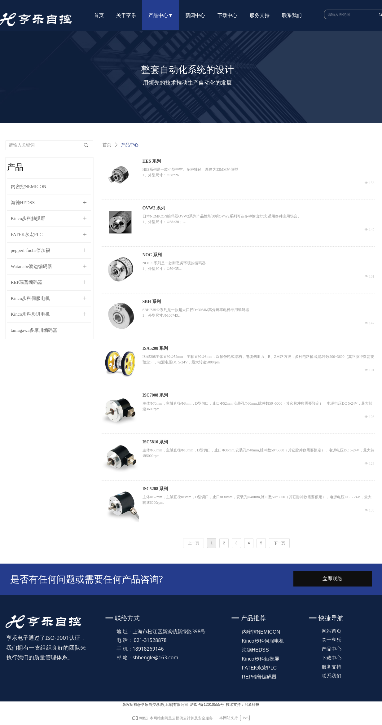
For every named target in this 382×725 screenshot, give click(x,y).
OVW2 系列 (154, 208)
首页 (107, 145)
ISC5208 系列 (155, 488)
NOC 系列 (152, 255)
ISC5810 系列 (155, 442)
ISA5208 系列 (155, 348)
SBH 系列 (152, 301)
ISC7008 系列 (155, 395)
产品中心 (129, 145)
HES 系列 (152, 161)
